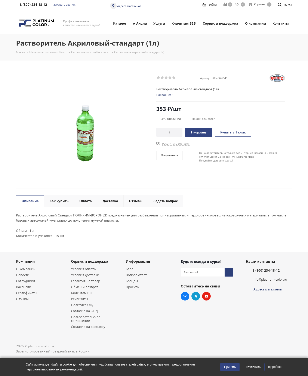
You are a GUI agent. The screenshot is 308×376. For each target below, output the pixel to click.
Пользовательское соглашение (85, 319)
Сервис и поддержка (89, 261)
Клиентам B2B (82, 293)
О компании (26, 269)
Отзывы (22, 299)
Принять (230, 367)
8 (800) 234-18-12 (266, 270)
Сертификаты (26, 293)
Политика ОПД (82, 305)
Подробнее (274, 367)
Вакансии (23, 287)
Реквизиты (79, 299)
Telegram (195, 296)
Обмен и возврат (84, 287)
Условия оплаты (83, 269)
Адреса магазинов (129, 6)
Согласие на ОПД (84, 311)
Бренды (132, 281)
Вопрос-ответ (136, 275)
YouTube (206, 296)
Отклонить (253, 367)
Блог (129, 269)
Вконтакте (185, 296)
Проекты (132, 287)
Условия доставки (85, 275)
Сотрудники (25, 281)
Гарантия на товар (85, 281)
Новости (22, 275)
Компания (25, 261)
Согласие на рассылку (88, 326)
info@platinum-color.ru (270, 279)
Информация (138, 261)
